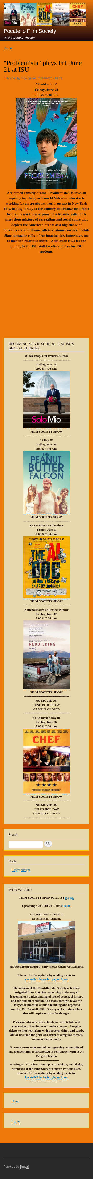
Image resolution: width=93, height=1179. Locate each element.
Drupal (24, 1166)
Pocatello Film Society (30, 31)
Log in (16, 1121)
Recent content (21, 869)
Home (8, 48)
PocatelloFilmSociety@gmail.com (46, 979)
